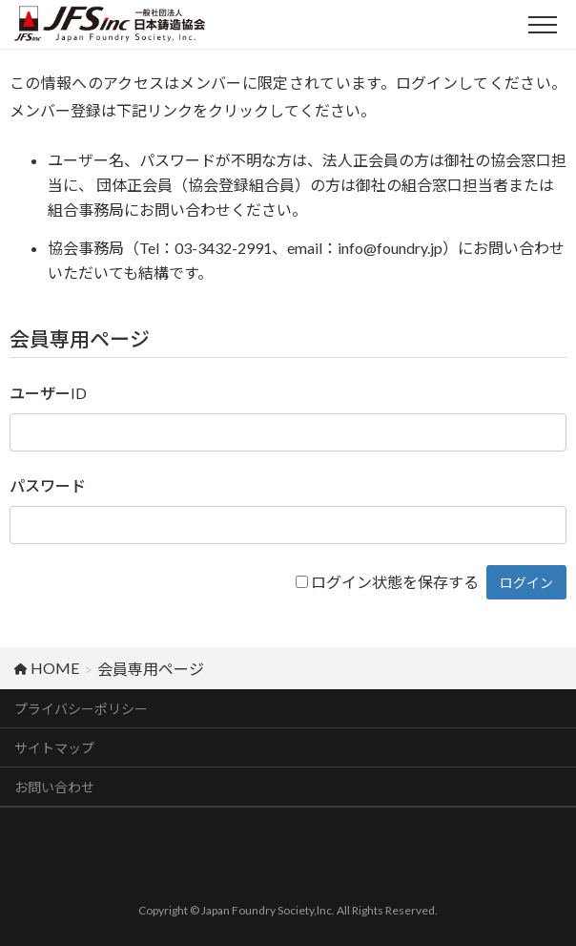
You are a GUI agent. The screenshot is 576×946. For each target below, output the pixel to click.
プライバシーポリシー (81, 709)
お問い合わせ (54, 787)
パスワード (48, 485)
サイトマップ (54, 748)
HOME (46, 668)
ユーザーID (48, 393)
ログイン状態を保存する (395, 582)
